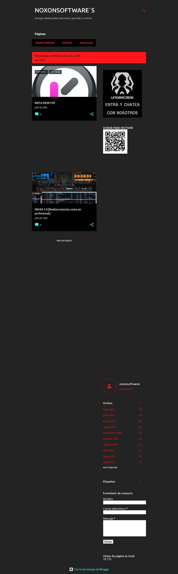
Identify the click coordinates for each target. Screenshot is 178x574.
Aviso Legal (85, 43)
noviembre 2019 (112, 432)
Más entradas (64, 241)
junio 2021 (109, 409)
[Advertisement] (63, 146)
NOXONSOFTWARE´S (65, 10)
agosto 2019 (110, 444)
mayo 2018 (109, 456)
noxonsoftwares (130, 384)
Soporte (66, 43)
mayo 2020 (109, 427)
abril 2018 (108, 462)
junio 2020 (109, 421)
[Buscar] (144, 11)
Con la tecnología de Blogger (89, 569)
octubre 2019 (110, 438)
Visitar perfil (126, 389)
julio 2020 (108, 415)
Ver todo (40, 60)
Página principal (44, 43)
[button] (92, 114)
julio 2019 (108, 450)
